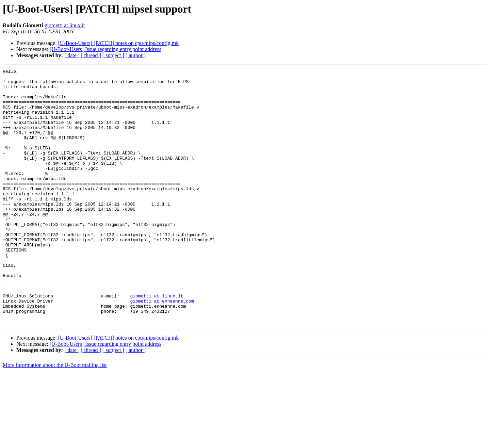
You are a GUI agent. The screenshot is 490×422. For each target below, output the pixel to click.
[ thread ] (91, 55)
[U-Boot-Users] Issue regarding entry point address (105, 49)
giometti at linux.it (65, 25)
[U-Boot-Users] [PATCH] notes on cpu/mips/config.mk (118, 43)
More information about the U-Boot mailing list (55, 416)
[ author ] (136, 55)
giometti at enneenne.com (162, 348)
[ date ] (72, 55)
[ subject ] (113, 55)
